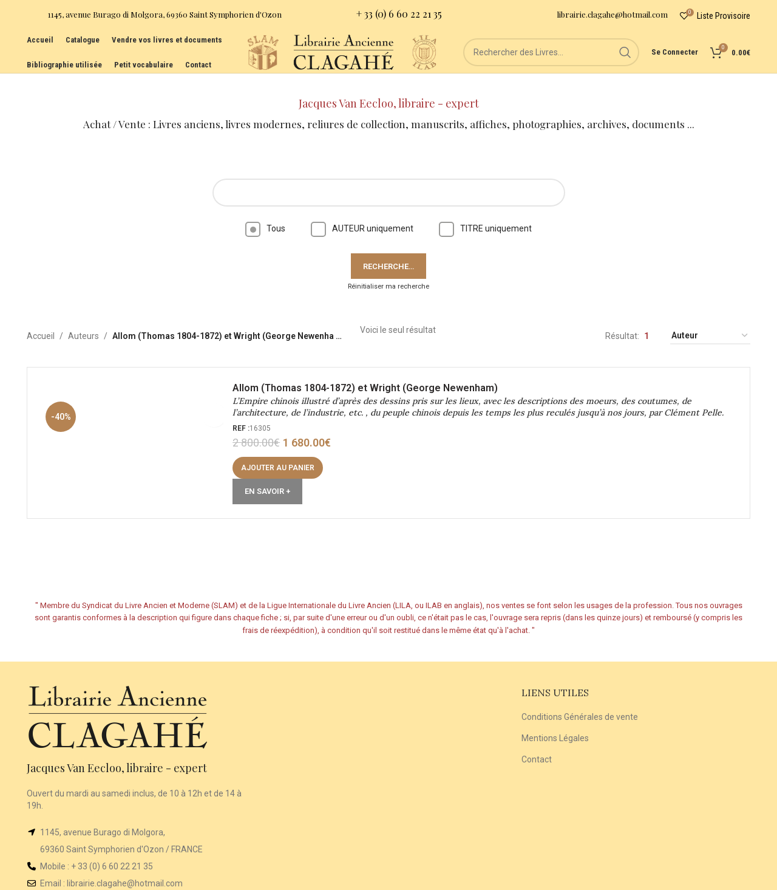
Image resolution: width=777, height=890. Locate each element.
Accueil (41, 319)
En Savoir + (271, 478)
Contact (536, 742)
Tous (265, 211)
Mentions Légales (555, 721)
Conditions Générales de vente (579, 700)
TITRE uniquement (485, 211)
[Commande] (710, 319)
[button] (282, 455)
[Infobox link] (154, 18)
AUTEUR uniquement (362, 211)
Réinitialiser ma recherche (388, 269)
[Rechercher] (551, 67)
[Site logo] (217, 66)
